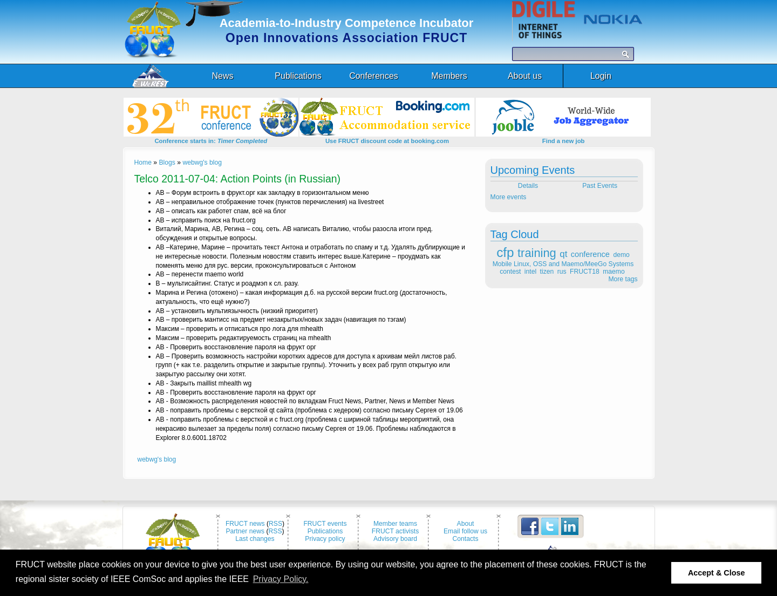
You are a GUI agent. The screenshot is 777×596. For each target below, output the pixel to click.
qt (563, 254)
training (536, 253)
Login (600, 75)
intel (530, 271)
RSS (275, 523)
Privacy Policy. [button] (281, 579)
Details (527, 185)
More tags (622, 279)
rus (562, 271)
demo (621, 255)
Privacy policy (325, 539)
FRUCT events (324, 523)
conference (590, 254)
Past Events (600, 185)
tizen (547, 271)
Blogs (167, 162)
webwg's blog (202, 162)
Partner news (245, 531)
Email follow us (465, 531)
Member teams (395, 523)
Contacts (466, 539)
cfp (505, 252)
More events (508, 197)
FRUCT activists (395, 531)
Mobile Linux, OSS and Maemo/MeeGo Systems (563, 264)
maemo (614, 271)
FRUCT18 (584, 271)
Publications (325, 531)
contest (510, 271)
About (465, 523)
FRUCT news (245, 523)
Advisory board (395, 539)
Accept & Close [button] (716, 572)
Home (143, 162)
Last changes (254, 539)
